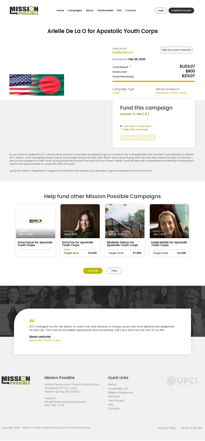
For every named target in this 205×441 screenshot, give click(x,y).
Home (60, 10)
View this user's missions (176, 50)
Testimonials (105, 10)
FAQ (119, 10)
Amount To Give (134, 114)
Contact (130, 10)
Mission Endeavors (120, 393)
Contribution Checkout (138, 138)
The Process (116, 401)
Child (115, 93)
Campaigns (75, 10)
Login (161, 10)
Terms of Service (191, 428)
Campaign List (118, 389)
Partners (114, 397)
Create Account (181, 10)
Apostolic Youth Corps (171, 93)
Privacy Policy (167, 428)
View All (92, 271)
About (90, 10)
